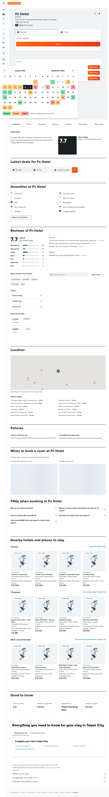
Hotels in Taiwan (41, 792)
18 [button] (30, 67)
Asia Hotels (31, 792)
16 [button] (20, 67)
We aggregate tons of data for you (59, 777)
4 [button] (30, 57)
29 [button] (51, 72)
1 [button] (68, 52)
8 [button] (51, 57)
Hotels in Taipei (53, 792)
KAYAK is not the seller (59, 773)
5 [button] (35, 57)
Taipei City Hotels (65, 792)
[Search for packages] (3, 23)
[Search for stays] (3, 14)
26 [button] (36, 72)
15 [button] (51, 62)
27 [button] (41, 72)
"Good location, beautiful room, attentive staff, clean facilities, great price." (76, 240)
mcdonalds (15, 284)
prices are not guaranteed (52, 767)
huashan (34, 279)
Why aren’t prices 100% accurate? (59, 781)
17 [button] (25, 67)
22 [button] (51, 67)
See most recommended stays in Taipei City (90, 639)
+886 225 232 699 (22, 22)
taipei (23, 284)
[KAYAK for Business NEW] (3, 47)
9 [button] (20, 62)
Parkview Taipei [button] (40, 667)
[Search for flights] (3, 10)
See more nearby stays (98, 546)
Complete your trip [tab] (20, 733)
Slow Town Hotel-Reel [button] (90, 620)
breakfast (26, 279)
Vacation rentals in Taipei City (24, 749)
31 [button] (25, 77)
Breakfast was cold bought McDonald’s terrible (68, 255)
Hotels (23, 792)
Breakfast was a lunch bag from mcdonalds (66, 246)
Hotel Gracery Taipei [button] (18, 667)
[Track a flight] (3, 38)
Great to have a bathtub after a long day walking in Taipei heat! (72, 243)
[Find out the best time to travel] (3, 43)
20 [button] (41, 67)
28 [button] (46, 72)
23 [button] (20, 72)
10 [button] (25, 62)
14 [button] (46, 62)
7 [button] (45, 57)
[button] (3, 3)
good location (15, 279)
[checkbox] (21, 320)
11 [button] (30, 62)
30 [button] (20, 77)
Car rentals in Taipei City (23, 746)
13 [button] (41, 62)
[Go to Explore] (3, 34)
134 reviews (28, 25)
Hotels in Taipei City (79, 746)
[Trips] (3, 53)
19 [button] (36, 67)
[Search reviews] (70, 274)
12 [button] (36, 62)
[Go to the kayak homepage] (14, 3)
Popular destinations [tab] (37, 733)
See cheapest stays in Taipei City (94, 592)
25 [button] (31, 72)
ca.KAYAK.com (15, 792)
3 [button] (25, 57)
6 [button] (40, 57)
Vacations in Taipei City (51, 746)
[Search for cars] (3, 19)
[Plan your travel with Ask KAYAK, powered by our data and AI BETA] (3, 29)
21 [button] (46, 67)
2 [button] (20, 57)
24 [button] (25, 72)
